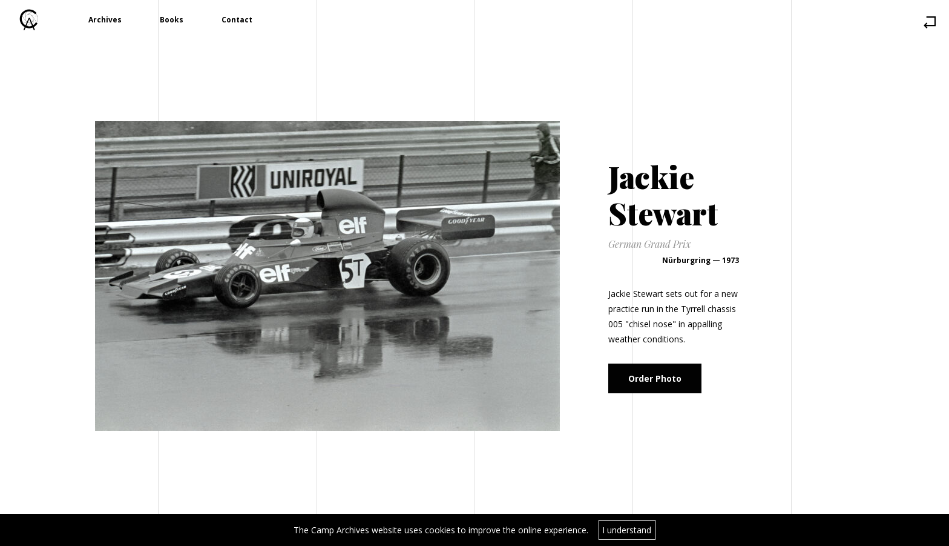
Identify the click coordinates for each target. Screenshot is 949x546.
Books (171, 20)
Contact (237, 20)
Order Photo (654, 378)
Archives (105, 20)
